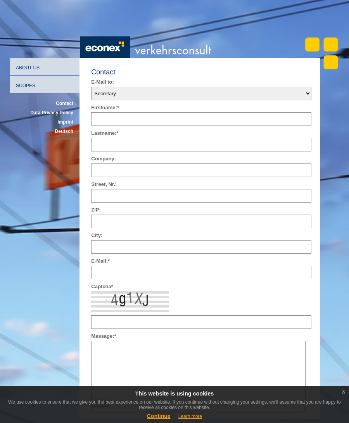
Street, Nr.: (104, 184)
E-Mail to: (102, 82)
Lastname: (104, 133)
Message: (103, 336)
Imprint (65, 122)
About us (28, 67)
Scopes (25, 85)
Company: (103, 159)
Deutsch (64, 131)
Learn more (190, 416)
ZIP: (96, 210)
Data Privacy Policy (51, 112)
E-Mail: (100, 261)
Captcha (102, 286)
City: (96, 235)
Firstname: (105, 107)
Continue (159, 416)
